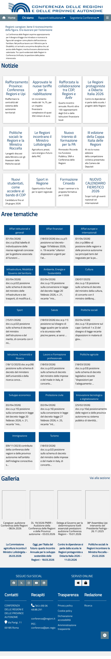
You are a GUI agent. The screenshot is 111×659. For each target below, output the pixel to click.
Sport (20, 310)
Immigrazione (19, 436)
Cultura (89, 269)
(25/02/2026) (91, 412)
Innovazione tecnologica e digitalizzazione (89, 397)
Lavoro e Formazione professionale (54, 356)
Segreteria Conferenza (84, 17)
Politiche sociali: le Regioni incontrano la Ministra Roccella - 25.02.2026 (98, 550)
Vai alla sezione (100, 477)
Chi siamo (28, 17)
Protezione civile (54, 395)
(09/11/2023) (19, 455)
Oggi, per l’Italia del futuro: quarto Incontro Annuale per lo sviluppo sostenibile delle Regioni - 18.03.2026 (42, 552)
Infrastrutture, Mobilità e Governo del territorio (20, 271)
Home (8, 17)
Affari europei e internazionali (89, 230)
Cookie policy (65, 611)
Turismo (54, 436)
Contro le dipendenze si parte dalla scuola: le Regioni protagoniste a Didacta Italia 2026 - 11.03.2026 (70, 552)
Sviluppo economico (20, 395)
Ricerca (88, 605)
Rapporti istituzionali (51, 17)
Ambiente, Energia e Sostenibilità (54, 271)
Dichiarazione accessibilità (65, 618)
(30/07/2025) (89, 288)
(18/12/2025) (20, 372)
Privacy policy (65, 605)
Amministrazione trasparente (67, 627)
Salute (54, 310)
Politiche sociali (89, 310)
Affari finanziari (54, 229)
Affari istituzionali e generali (19, 230)
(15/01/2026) (19, 331)
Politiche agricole (89, 354)
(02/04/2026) (19, 288)
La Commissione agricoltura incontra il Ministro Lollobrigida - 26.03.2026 (15, 550)
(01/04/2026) (20, 248)
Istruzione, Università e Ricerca (19, 356)
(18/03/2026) (54, 248)
